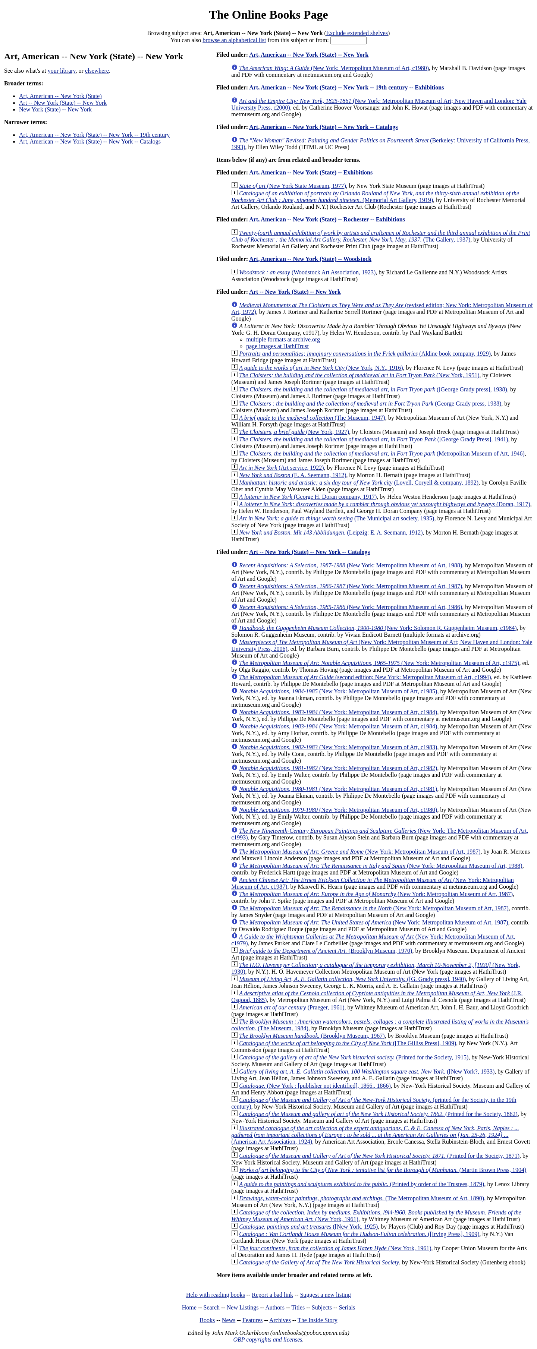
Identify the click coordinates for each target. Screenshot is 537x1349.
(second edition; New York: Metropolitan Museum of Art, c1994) (365, 677)
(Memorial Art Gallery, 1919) (375, 196)
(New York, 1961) (335, 1248)
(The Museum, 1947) (312, 418)
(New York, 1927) (294, 432)
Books (207, 1320)
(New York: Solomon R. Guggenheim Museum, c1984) (377, 628)
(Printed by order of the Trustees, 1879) (361, 1184)
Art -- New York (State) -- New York (63, 103)
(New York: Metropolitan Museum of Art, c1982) (338, 768)
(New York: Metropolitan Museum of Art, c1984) (338, 712)
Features (252, 1320)
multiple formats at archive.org (283, 339)
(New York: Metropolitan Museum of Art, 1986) (350, 607)
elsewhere (97, 70)
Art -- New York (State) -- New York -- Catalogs (309, 552)
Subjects (322, 1307)
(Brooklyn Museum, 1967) (311, 1036)
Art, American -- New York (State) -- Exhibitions (311, 172)
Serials (347, 1307)
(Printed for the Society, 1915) (353, 1057)
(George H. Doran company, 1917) (308, 497)
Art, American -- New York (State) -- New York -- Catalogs (90, 141)
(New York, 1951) (359, 375)
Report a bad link (272, 1295)
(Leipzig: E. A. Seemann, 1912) (331, 532)
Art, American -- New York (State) (60, 96)
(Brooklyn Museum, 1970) (325, 951)
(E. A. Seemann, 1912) (292, 475)
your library (62, 70)
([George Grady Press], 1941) (373, 439)
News (228, 1320)
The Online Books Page (268, 14)
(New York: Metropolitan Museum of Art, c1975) (379, 663)
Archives (280, 1320)
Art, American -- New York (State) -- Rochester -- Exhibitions (327, 219)
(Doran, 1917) (384, 504)
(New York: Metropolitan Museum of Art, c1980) (334, 68)
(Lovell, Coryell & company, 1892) (358, 482)
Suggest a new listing (325, 1295)
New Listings (243, 1307)
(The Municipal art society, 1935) (336, 518)
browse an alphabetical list (234, 40)
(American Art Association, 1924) (375, 1135)
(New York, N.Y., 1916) (321, 368)
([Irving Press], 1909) (359, 1234)
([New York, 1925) (308, 1226)
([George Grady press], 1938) (373, 389)
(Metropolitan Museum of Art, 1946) (382, 453)
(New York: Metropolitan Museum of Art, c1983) (338, 747)
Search (212, 1307)
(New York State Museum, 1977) (292, 186)
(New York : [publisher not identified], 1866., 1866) (315, 1085)
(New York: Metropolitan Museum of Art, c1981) (338, 789)
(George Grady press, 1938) (370, 403)
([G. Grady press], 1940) (352, 979)
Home (189, 1307)
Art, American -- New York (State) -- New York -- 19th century (94, 135)
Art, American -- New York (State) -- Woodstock (310, 259)
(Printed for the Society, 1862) (378, 1114)
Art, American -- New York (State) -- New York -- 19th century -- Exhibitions (346, 87)
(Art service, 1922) (281, 467)
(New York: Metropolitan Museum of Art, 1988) (350, 565)
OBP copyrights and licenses (267, 1339)
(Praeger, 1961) (291, 1007)
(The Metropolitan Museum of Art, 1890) (361, 1198)
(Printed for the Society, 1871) (379, 1156)
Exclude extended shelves (357, 33)
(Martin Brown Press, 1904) (382, 1170)
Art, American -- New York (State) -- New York (308, 54)
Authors (275, 1307)
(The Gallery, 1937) (380, 236)
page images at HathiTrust (277, 346)
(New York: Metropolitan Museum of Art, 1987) (350, 586)
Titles (298, 1307)
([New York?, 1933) (366, 1071)
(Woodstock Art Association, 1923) (307, 272)
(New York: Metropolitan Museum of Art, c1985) (338, 691)
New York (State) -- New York (55, 109)
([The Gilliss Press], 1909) (347, 1043)
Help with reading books (215, 1295)
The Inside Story (317, 1320)
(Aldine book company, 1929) (365, 353)
